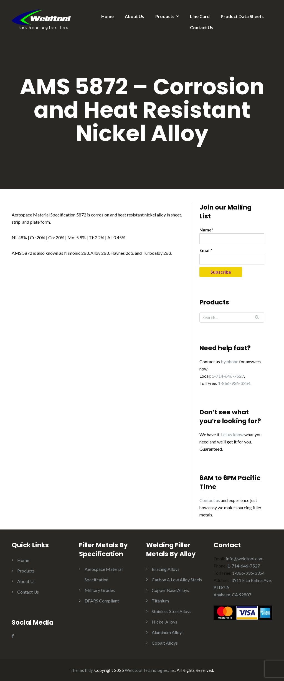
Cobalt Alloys (165, 642)
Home (107, 16)
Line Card (200, 16)
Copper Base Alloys (170, 590)
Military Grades (100, 590)
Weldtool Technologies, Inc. (150, 670)
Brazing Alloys (165, 569)
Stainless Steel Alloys (171, 611)
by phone (229, 361)
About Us (134, 16)
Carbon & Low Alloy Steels (177, 579)
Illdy (89, 670)
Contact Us (201, 27)
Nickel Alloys (164, 621)
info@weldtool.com (244, 558)
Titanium (160, 600)
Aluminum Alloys (168, 632)
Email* (231, 256)
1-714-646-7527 (228, 376)
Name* (231, 235)
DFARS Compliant (102, 600)
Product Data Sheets (242, 16)
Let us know (232, 434)
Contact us (209, 500)
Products (164, 16)
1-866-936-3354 (234, 383)
